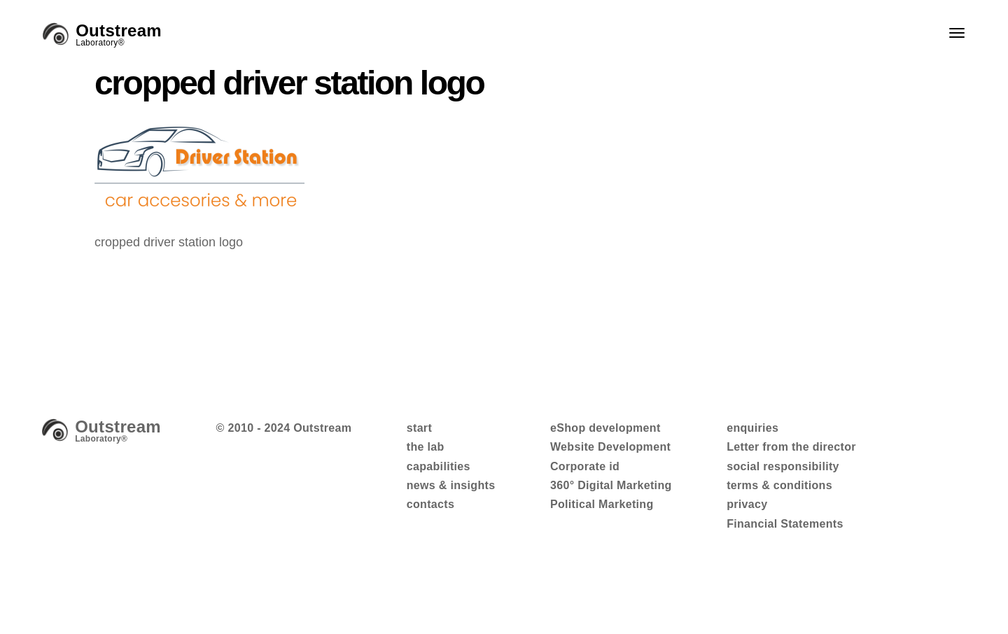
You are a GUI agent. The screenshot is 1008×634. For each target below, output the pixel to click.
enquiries (752, 428)
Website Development (610, 447)
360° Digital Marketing (611, 485)
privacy (747, 504)
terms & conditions (779, 485)
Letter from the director (791, 447)
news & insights (451, 485)
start (419, 428)
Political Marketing (602, 504)
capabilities (438, 466)
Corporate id (585, 466)
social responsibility (783, 466)
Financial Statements (785, 524)
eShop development (605, 428)
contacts (430, 504)
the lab (425, 447)
